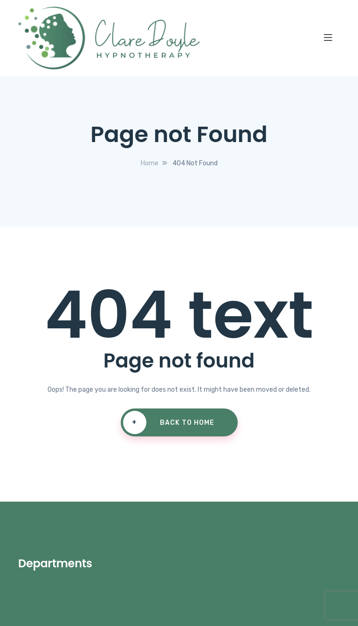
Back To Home (168, 422)
